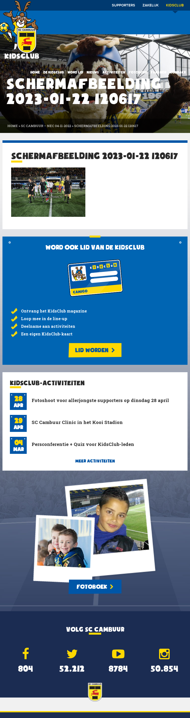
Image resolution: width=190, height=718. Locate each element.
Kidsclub (175, 7)
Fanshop (158, 72)
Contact (178, 72)
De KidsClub (53, 72)
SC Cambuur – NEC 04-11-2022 (46, 126)
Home (35, 72)
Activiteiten (113, 72)
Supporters (123, 5)
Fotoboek (138, 72)
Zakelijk (150, 5)
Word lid (75, 72)
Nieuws (93, 72)
